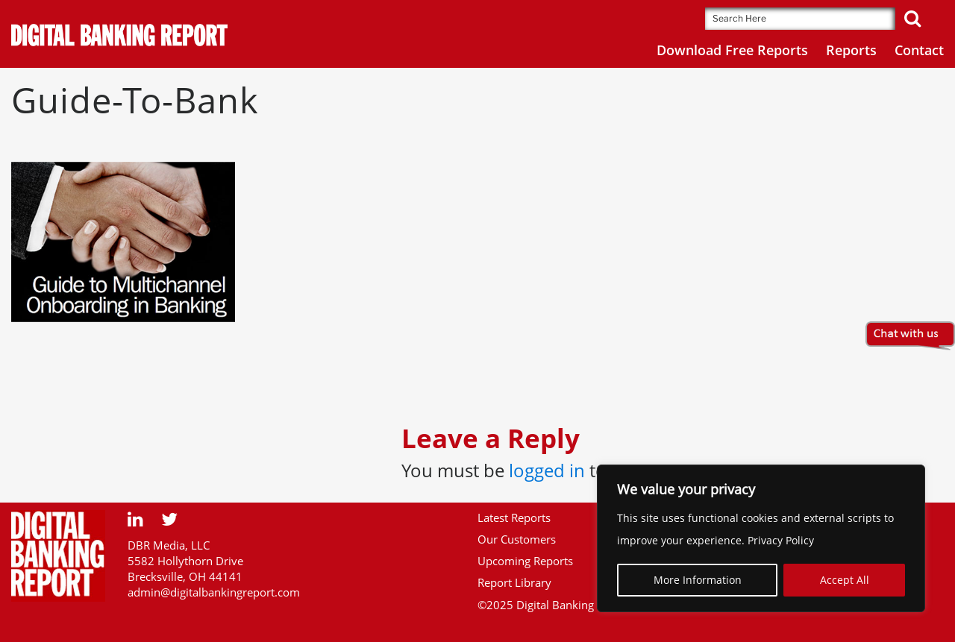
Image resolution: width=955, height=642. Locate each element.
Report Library (514, 582)
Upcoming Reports (525, 560)
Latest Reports (514, 517)
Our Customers (517, 539)
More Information (698, 580)
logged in (547, 470)
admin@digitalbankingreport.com (214, 592)
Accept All (844, 580)
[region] (761, 538)
